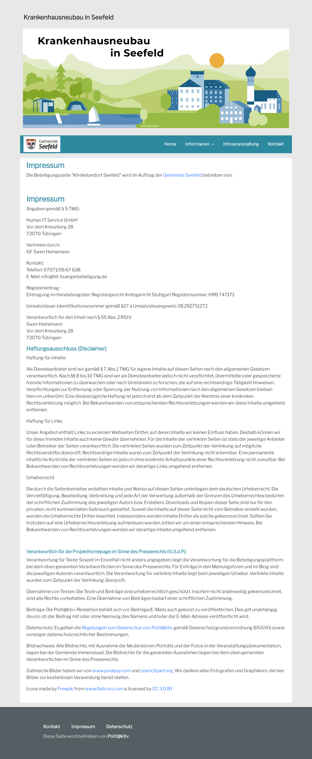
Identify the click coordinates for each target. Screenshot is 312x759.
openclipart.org (156, 670)
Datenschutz (119, 726)
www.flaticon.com (104, 688)
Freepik (65, 688)
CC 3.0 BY (162, 688)
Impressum (83, 726)
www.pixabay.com (112, 670)
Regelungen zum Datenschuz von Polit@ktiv (127, 627)
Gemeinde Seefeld (182, 175)
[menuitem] (170, 144)
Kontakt (51, 726)
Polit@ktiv (118, 736)
